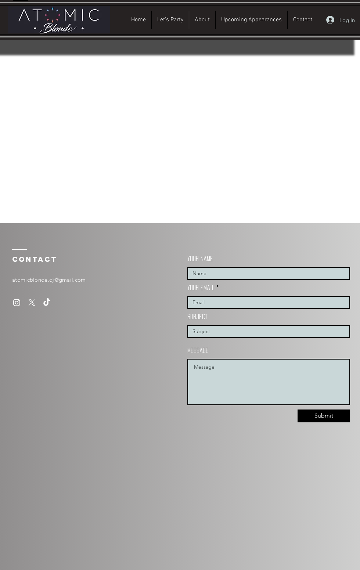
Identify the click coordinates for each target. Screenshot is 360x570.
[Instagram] (16, 302)
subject (197, 316)
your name (200, 258)
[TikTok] (46, 302)
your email (201, 287)
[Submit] (324, 416)
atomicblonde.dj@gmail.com (49, 279)
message (198, 350)
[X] (31, 302)
